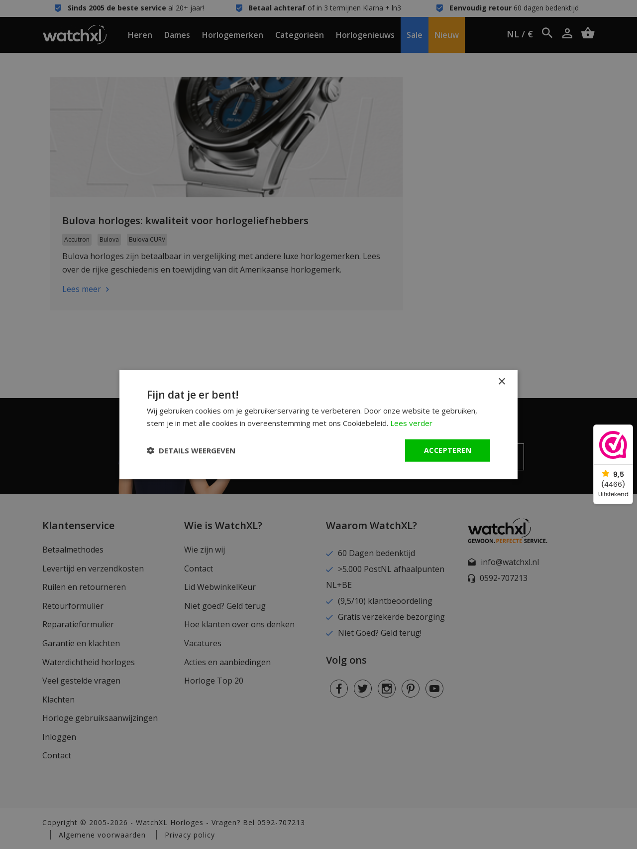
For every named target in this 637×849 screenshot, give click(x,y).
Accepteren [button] (447, 450)
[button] (191, 450)
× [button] (501, 382)
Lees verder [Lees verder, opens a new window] (411, 423)
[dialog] (318, 424)
